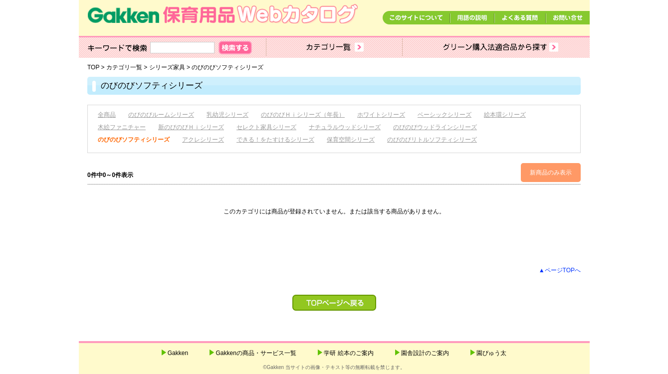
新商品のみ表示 (551, 172)
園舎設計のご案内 (425, 353)
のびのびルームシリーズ (161, 114)
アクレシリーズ (203, 139)
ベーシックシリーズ (444, 114)
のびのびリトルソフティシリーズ (432, 139)
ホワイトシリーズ (381, 114)
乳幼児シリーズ (227, 114)
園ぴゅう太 (491, 353)
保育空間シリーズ (351, 139)
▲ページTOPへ (560, 270)
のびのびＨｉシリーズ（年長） (303, 114)
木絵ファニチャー (122, 127)
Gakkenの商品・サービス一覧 (256, 353)
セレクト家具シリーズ (266, 127)
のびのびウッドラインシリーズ (435, 127)
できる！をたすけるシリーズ (275, 139)
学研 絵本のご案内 (348, 353)
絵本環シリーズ (505, 114)
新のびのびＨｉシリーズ (191, 127)
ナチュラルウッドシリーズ (345, 127)
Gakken (178, 353)
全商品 (107, 114)
